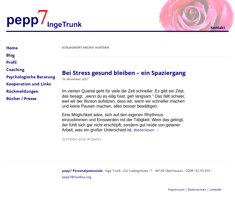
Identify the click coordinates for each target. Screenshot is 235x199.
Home (12, 47)
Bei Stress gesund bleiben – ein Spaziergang (123, 73)
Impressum (176, 189)
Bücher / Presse (21, 98)
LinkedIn (215, 189)
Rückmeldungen (22, 91)
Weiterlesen (146, 129)
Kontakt (218, 27)
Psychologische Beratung (30, 76)
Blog (10, 55)
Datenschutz (197, 189)
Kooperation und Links (28, 83)
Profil (11, 62)
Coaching (15, 69)
